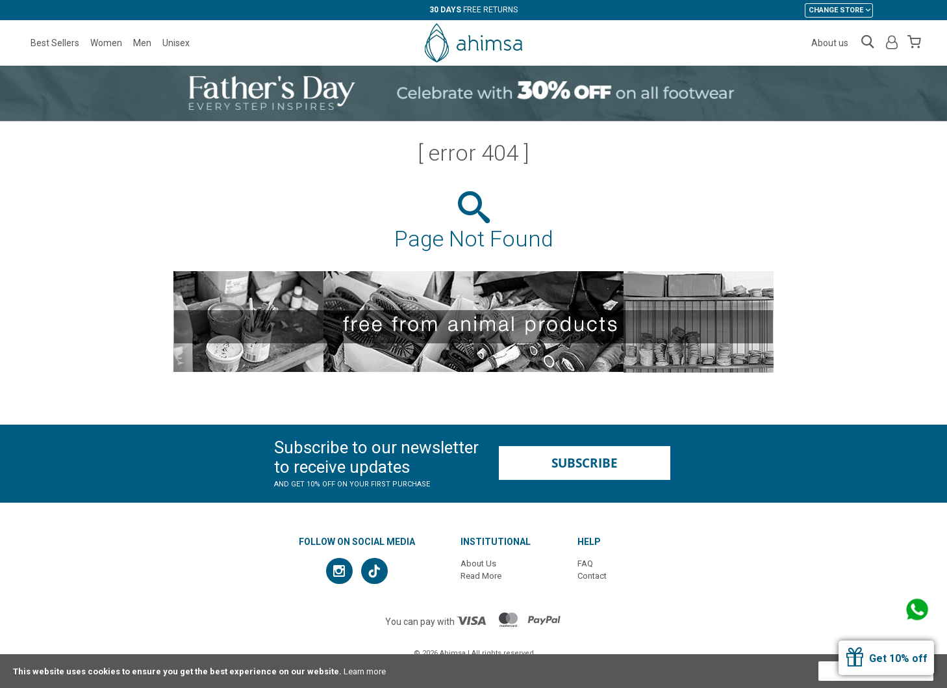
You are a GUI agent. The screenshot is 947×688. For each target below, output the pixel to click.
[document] (473, 671)
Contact (592, 576)
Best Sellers (55, 43)
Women (106, 43)
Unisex (176, 43)
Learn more (365, 671)
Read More (481, 576)
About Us (478, 563)
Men (142, 43)
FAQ (585, 563)
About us (829, 43)
